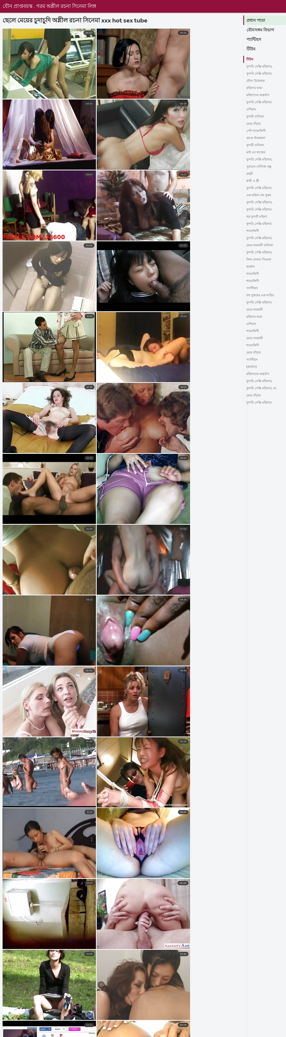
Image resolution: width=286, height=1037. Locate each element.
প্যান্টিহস (254, 40)
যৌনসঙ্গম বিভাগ (260, 30)
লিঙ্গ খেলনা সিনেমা (258, 259)
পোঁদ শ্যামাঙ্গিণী (256, 131)
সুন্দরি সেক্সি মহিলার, (259, 66)
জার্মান (250, 267)
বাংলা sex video (192, 1033)
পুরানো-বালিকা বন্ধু (259, 166)
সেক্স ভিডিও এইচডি (13, 1033)
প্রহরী (249, 174)
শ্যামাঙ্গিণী (252, 231)
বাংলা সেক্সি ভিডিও (72, 1033)
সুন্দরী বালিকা (255, 116)
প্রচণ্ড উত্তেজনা (256, 138)
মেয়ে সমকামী (254, 309)
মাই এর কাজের (255, 152)
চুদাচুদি (126, 1033)
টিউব (251, 49)
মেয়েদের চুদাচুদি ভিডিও (156, 1033)
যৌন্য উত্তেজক (255, 81)
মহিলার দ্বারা (254, 88)
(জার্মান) (251, 367)
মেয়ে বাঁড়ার (253, 124)
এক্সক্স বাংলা (104, 1033)
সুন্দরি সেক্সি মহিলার (259, 73)
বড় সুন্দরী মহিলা (256, 216)
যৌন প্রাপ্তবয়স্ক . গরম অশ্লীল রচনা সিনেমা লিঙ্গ (49, 6)
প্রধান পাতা (256, 20)
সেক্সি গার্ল (252, 1033)
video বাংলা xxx (225, 1033)
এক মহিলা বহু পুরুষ (258, 195)
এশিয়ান (251, 109)
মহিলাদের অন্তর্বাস (257, 95)
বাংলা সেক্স (43, 1033)
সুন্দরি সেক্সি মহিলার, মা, (261, 388)
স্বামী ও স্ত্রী (252, 181)
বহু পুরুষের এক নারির (260, 295)
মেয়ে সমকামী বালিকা (259, 245)
